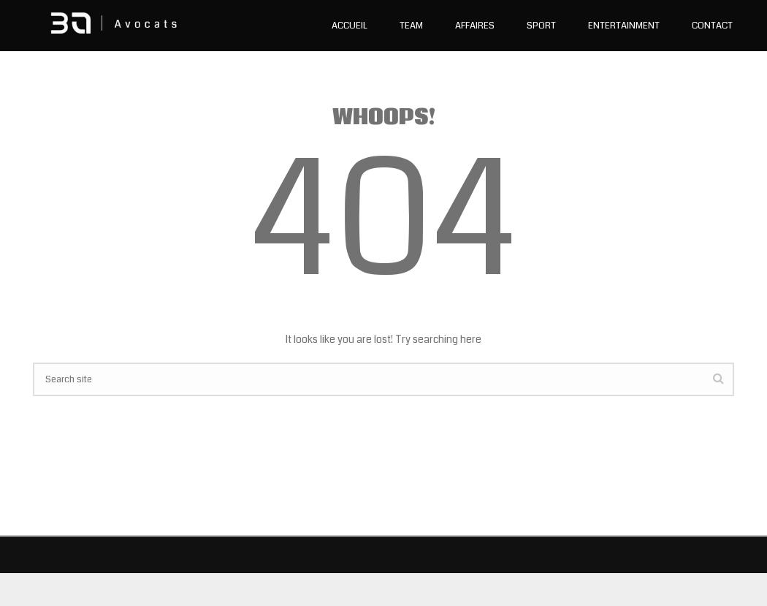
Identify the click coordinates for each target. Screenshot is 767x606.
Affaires (475, 25)
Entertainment (624, 25)
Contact (712, 25)
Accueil (349, 25)
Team (411, 25)
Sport (541, 25)
